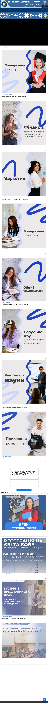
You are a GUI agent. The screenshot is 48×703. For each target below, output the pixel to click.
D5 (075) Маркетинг (5, 197)
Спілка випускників (13, 10)
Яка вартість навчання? (16, 478)
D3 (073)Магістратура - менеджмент (7, 94)
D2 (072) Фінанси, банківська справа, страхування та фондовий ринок (13, 145)
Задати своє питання (24, 490)
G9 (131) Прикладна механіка (6, 456)
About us (2, 10)
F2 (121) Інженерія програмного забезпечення (9, 353)
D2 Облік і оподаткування (6, 302)
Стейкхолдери (7, 10)
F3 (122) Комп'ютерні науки (6, 405)
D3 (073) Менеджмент (5, 248)
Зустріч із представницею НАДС (7, 616)
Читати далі (45, 150)
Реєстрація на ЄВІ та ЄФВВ (6, 573)
